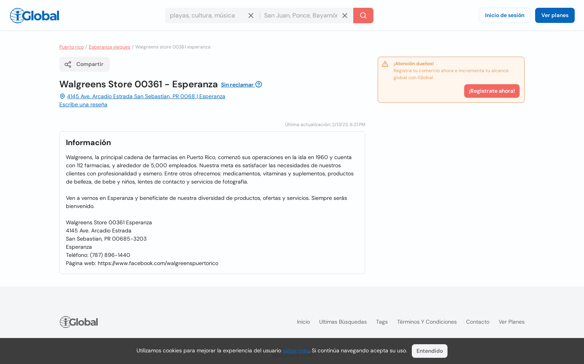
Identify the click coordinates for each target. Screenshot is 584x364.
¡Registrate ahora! (492, 90)
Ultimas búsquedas (343, 321)
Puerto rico (71, 47)
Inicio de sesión (504, 15)
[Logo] (34, 15)
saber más (296, 350)
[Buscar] (363, 15)
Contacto (477, 321)
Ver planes (554, 15)
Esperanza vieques (109, 47)
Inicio (303, 321)
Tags (382, 321)
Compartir (84, 64)
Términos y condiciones (427, 321)
